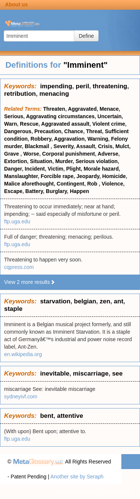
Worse (31, 154)
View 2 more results (29, 282)
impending (56, 86)
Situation (41, 161)
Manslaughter (21, 176)
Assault (85, 146)
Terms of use (118, 492)
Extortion (15, 161)
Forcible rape (57, 176)
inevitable (54, 373)
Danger (13, 169)
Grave (12, 154)
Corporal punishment (68, 154)
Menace (109, 109)
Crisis (105, 146)
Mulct (122, 146)
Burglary (56, 191)
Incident (35, 169)
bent (46, 415)
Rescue (29, 124)
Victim (55, 169)
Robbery (41, 139)
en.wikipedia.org (23, 354)
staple (13, 308)
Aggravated (82, 109)
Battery (34, 191)
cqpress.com (19, 267)
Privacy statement (77, 492)
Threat (94, 131)
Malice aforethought (29, 184)
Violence (112, 184)
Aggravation (69, 139)
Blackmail (37, 146)
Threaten (54, 109)
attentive (70, 415)
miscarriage (90, 373)
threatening (110, 86)
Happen (79, 191)
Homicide (114, 176)
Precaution (47, 131)
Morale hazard (101, 169)
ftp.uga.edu (17, 221)
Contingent (70, 184)
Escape (13, 191)
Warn (10, 124)
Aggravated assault (65, 124)
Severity (63, 146)
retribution (20, 93)
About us (16, 4)
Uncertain (109, 116)
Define (86, 36)
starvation (55, 301)
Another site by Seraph (76, 477)
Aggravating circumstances (60, 116)
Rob (93, 184)
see (117, 373)
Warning (97, 139)
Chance (73, 131)
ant (119, 301)
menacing (54, 93)
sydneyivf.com (20, 396)
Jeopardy (88, 176)
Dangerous (17, 131)
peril (82, 86)
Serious (13, 116)
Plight (73, 169)
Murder (64, 161)
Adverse (108, 154)
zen (105, 301)
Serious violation (96, 161)
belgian (85, 301)
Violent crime (108, 124)
